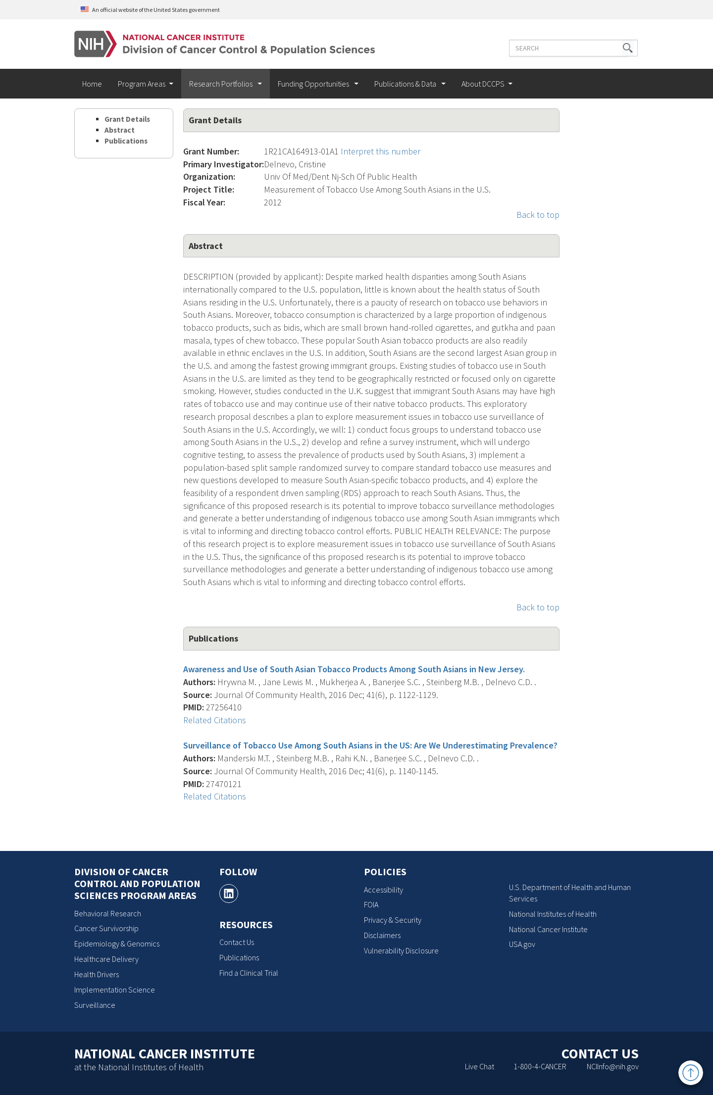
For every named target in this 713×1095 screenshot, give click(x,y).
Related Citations (214, 720)
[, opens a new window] (228, 893)
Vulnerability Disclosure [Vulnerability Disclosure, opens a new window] (401, 950)
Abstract (119, 130)
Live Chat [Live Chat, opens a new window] (479, 1066)
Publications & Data (406, 84)
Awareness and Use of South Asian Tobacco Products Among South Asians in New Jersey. (354, 669)
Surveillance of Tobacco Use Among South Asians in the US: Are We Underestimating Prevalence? (370, 745)
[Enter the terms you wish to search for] (563, 48)
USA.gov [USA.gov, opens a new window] (522, 944)
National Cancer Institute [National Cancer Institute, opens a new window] (548, 929)
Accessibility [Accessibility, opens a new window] (383, 890)
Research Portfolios (221, 84)
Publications (126, 141)
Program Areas (141, 84)
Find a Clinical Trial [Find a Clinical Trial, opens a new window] (248, 973)
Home (92, 84)
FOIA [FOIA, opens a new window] (371, 904)
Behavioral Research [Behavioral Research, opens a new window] (107, 913)
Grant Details (127, 119)
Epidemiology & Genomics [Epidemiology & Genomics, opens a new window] (116, 943)
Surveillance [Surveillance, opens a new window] (94, 1005)
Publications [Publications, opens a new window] (239, 957)
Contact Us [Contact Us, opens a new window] (236, 942)
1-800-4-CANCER (539, 1066)
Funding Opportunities (314, 84)
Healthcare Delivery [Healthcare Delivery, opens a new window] (106, 959)
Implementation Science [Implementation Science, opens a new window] (114, 990)
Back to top (538, 214)
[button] (618, 48)
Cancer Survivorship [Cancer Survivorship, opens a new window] (106, 928)
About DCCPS (483, 84)
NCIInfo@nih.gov (613, 1066)
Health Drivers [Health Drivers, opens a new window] (96, 974)
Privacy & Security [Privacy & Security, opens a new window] (392, 920)
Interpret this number (380, 151)
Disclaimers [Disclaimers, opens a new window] (382, 935)
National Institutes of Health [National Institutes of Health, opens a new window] (553, 914)
